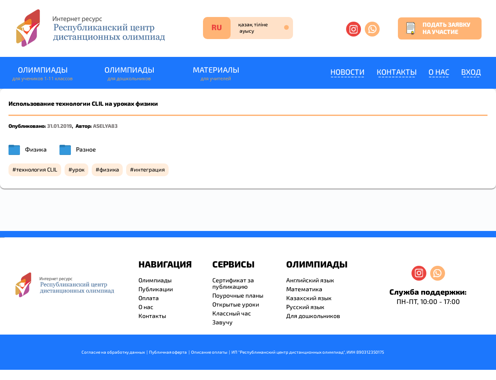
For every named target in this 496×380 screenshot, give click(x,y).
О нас (438, 71)
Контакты (397, 71)
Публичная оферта (168, 352)
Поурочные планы (237, 295)
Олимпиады (42, 73)
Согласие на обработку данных (113, 352)
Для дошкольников (313, 315)
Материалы (215, 73)
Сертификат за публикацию (233, 283)
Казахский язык (309, 297)
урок (78, 169)
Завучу (222, 322)
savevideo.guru (1, 237)
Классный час (231, 313)
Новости (347, 71)
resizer (3, 237)
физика (109, 169)
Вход (471, 71)
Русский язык (305, 306)
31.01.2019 (59, 126)
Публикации (155, 289)
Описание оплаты (209, 352)
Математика (304, 289)
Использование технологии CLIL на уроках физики (83, 103)
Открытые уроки (235, 304)
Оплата (148, 297)
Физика (36, 149)
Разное (86, 149)
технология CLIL (36, 169)
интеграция (149, 169)
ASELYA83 (105, 126)
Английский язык (310, 280)
